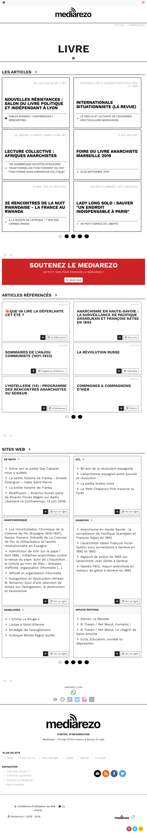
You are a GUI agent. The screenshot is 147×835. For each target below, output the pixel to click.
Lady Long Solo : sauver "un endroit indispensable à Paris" (104, 207)
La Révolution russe (98, 352)
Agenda (83, 757)
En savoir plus (73, 280)
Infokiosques (57, 408)
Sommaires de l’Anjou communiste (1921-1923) (28, 354)
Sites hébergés (48, 757)
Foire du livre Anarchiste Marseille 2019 (107, 153)
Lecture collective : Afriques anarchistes (31, 153)
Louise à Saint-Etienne (24, 624)
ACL (80, 459)
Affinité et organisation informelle (33, 573)
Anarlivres (14, 609)
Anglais (68, 757)
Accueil (120, 25)
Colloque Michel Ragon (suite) (30, 635)
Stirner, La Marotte (92, 619)
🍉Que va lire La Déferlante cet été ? (34, 313)
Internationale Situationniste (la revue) (106, 104)
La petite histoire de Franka (28, 487)
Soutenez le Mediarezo (74, 265)
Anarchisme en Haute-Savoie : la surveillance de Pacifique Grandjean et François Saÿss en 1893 (108, 317)
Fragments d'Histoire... (52, 371)
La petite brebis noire (95, 483)
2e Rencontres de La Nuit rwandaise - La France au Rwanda (35, 207)
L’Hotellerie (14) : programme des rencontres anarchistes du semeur (36, 389)
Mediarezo (16, 816)
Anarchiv (131, 337)
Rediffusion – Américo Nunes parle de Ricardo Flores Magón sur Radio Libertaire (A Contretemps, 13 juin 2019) (35, 497)
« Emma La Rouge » (22, 619)
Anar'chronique (16, 520)
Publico (131, 408)
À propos (99, 757)
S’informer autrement (17, 775)
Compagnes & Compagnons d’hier (104, 387)
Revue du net (25, 757)
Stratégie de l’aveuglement (27, 630)
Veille (8, 757)
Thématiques (136, 25)
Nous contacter (13, 784)
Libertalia (130, 371)
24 (86, 236)
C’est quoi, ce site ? (16, 771)
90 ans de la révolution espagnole (104, 468)
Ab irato (12, 459)
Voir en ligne (58, 511)
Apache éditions (88, 609)
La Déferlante (57, 337)
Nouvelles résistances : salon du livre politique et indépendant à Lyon (34, 103)
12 (73, 236)
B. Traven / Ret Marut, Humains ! (103, 624)
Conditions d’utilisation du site (35, 806)
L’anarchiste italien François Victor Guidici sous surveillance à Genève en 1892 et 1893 (105, 547)
